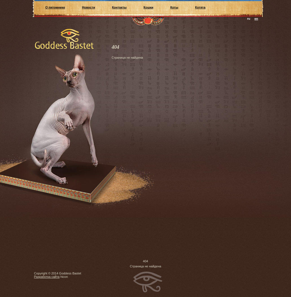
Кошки (149, 7)
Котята (200, 7)
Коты (174, 7)
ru (248, 18)
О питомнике (55, 7)
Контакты (119, 7)
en (256, 18)
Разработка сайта (47, 276)
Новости (88, 7)
